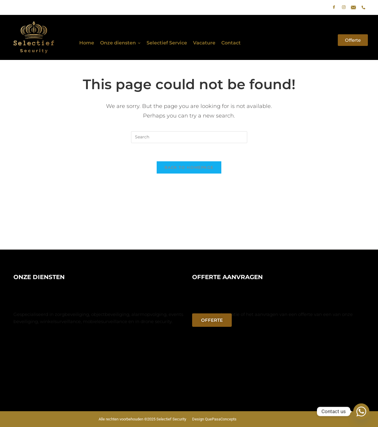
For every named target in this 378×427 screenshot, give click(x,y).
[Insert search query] (189, 137)
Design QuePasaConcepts (214, 419)
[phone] (363, 7)
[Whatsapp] (361, 411)
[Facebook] (333, 7)
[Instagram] (343, 7)
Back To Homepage (189, 167)
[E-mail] (353, 7)
